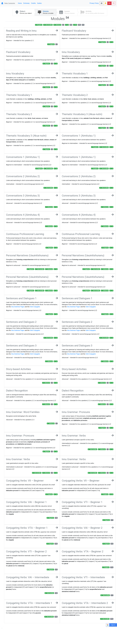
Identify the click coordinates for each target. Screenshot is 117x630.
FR (113, 3)
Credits (33, 3)
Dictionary (26, 3)
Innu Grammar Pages (17, 307)
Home (20, 3)
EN (109, 3)
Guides (39, 3)
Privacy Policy (94, 3)
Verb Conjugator (35, 307)
